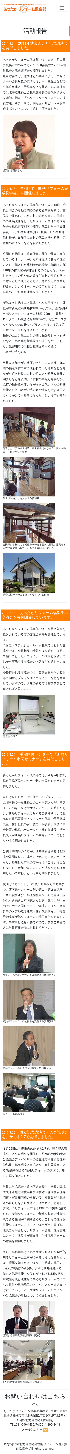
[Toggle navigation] (62, 8)
